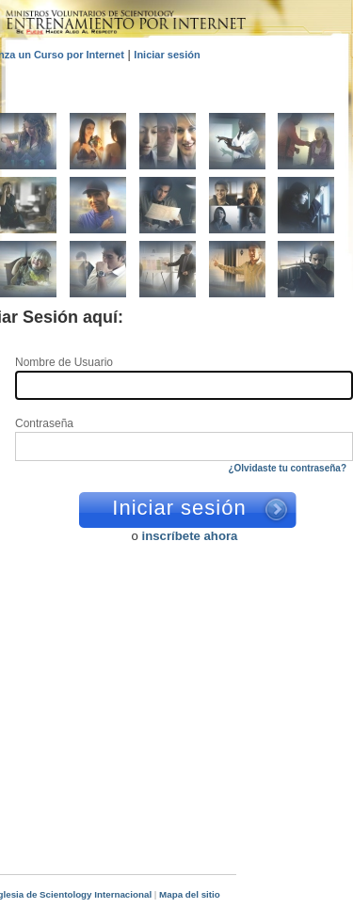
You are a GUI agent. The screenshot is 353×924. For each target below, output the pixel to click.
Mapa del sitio (189, 894)
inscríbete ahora (190, 536)
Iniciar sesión (167, 54)
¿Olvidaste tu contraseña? (287, 468)
